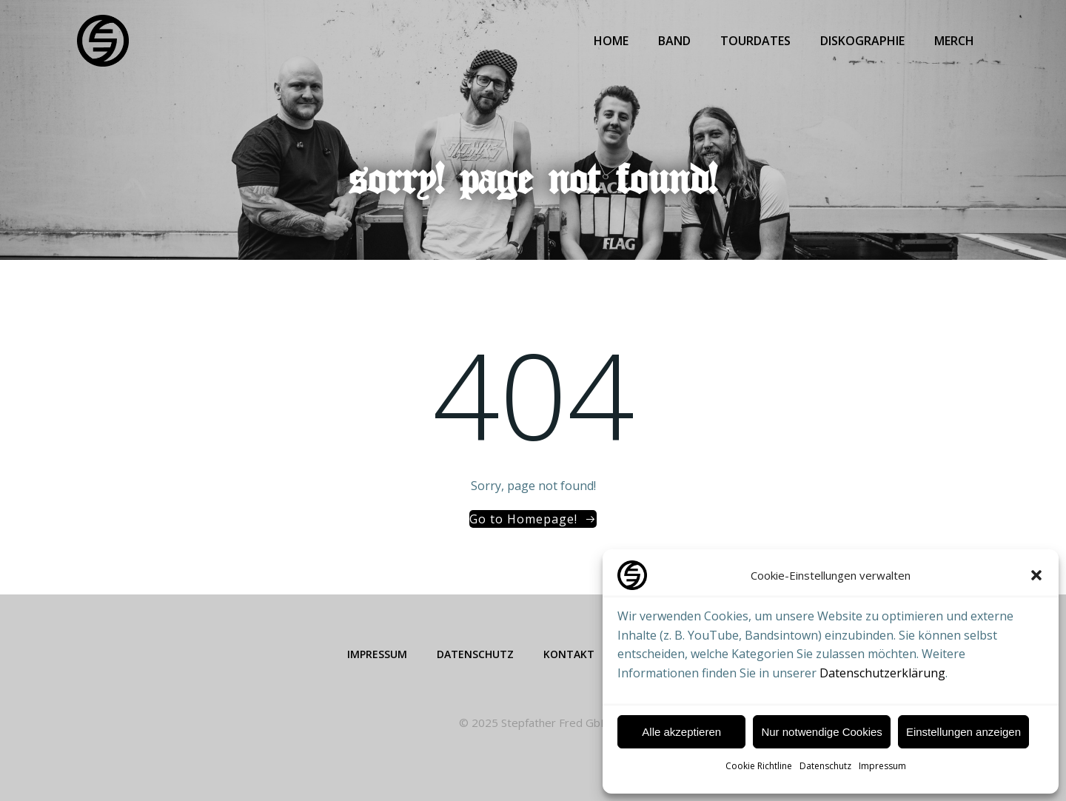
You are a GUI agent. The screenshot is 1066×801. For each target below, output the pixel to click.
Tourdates (755, 41)
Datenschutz (825, 766)
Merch (954, 41)
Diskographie (862, 41)
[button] (1036, 575)
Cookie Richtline (758, 766)
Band (674, 41)
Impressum (882, 766)
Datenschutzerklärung (882, 673)
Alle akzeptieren (681, 731)
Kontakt (568, 654)
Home (611, 41)
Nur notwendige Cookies (821, 731)
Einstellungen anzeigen (963, 731)
